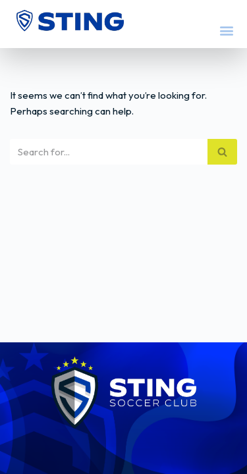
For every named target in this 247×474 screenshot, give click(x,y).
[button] (226, 30)
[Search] (108, 152)
